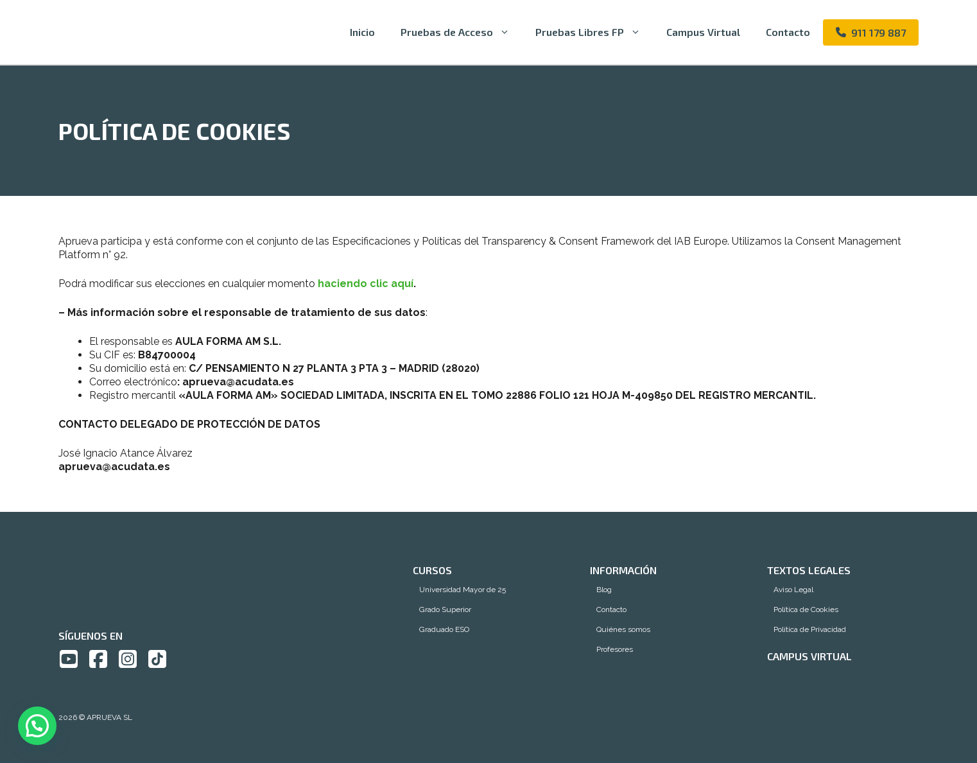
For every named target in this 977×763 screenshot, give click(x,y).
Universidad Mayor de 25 (462, 589)
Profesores (614, 649)
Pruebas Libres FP (594, 32)
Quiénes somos (623, 629)
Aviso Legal (793, 589)
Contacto (788, 32)
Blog (604, 589)
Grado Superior (445, 609)
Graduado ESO (444, 629)
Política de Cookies (806, 609)
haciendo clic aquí (365, 283)
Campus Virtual (703, 32)
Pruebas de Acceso (462, 32)
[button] (37, 725)
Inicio (362, 32)
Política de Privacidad (810, 629)
